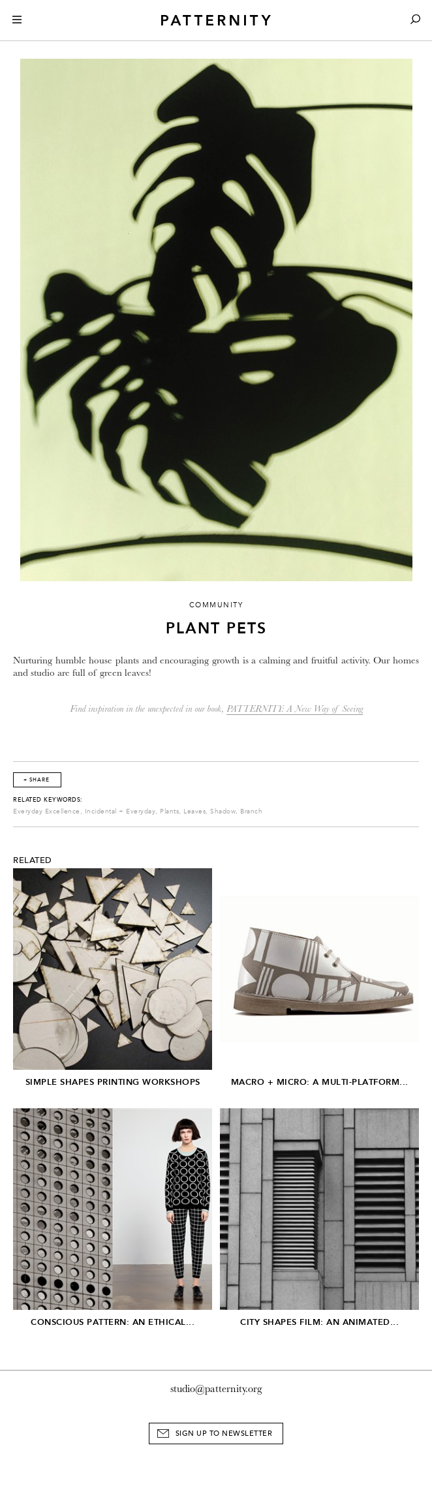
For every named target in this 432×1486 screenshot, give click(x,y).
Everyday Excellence (46, 811)
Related (32, 860)
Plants (169, 811)
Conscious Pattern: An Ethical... (112, 1321)
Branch (251, 811)
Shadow (223, 811)
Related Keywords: (48, 800)
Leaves (194, 811)
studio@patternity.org (216, 1389)
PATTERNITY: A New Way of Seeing (294, 708)
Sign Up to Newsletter (224, 1433)
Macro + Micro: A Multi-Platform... (320, 1081)
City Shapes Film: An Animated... (319, 1321)
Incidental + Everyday (120, 811)
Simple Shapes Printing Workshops (112, 1081)
